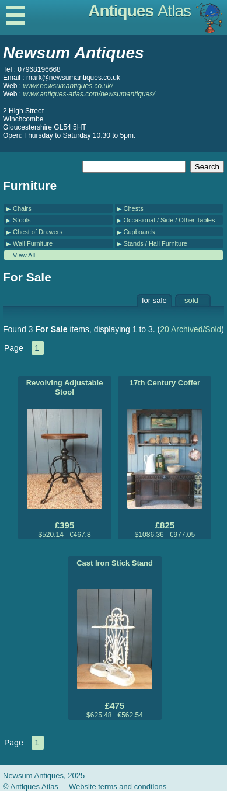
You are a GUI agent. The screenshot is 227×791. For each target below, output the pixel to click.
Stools (22, 220)
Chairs (22, 208)
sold (191, 300)
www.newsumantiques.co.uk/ (68, 86)
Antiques (139, 11)
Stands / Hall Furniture (155, 243)
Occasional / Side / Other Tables (169, 220)
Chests (134, 208)
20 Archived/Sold (190, 329)
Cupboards (139, 231)
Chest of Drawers (37, 231)
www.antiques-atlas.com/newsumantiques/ (89, 94)
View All (24, 255)
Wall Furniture (33, 243)
